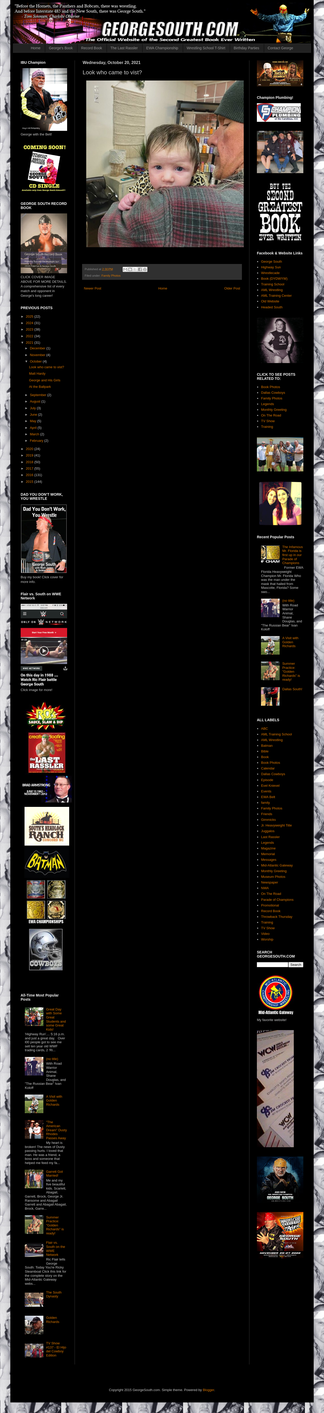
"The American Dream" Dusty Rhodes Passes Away (56, 1130)
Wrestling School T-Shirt (206, 48)
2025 (30, 316)
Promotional (270, 905)
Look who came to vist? (46, 367)
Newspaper (269, 882)
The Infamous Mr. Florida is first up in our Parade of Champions (292, 555)
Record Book (91, 48)
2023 (30, 329)
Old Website (270, 301)
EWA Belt (268, 797)
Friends (266, 814)
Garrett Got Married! (54, 1174)
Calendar (268, 768)
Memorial (268, 854)
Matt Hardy (37, 373)
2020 (30, 449)
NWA (265, 888)
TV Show (268, 421)
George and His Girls (44, 380)
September (38, 395)
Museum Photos (273, 877)
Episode (267, 780)
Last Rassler (270, 837)
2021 (30, 342)
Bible (264, 751)
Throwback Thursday (276, 917)
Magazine (268, 848)
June (34, 414)
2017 (30, 468)
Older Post (232, 288)
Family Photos (111, 275)
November (38, 355)
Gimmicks (268, 820)
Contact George (280, 48)
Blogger (208, 1390)
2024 (30, 323)
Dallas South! (292, 689)
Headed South (271, 307)
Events (266, 791)
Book (265, 757)
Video (265, 934)
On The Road (271, 415)
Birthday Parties (246, 48)
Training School (272, 284)
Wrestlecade (270, 273)
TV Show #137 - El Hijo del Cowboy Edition (56, 1349)
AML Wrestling (272, 290)
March (35, 434)
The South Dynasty (53, 1294)
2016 (30, 475)
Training (267, 427)
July (33, 408)
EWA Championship (162, 48)
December (38, 348)
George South (271, 261)
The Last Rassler (124, 48)
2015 (30, 482)
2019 (30, 455)
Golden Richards (52, 1320)
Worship (267, 939)
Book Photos (270, 387)
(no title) (52, 1059)
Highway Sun (271, 267)
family (265, 803)
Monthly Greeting (274, 410)
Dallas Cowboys (273, 393)
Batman (267, 746)
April (34, 428)
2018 (30, 462)
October (36, 361)
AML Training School (276, 734)
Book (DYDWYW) (274, 278)
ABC (264, 728)
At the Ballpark (40, 387)
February (37, 441)
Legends (267, 404)
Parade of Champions (277, 900)
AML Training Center (276, 296)
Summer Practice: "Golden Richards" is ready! (55, 1225)
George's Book (61, 48)
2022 (30, 336)
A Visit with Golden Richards (54, 1100)
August (35, 401)
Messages (268, 860)
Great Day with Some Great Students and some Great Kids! (56, 1019)
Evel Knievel (270, 786)
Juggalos (267, 831)
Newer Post (92, 288)
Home (36, 48)
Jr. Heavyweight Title (276, 825)
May (33, 421)
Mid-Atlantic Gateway (277, 865)
